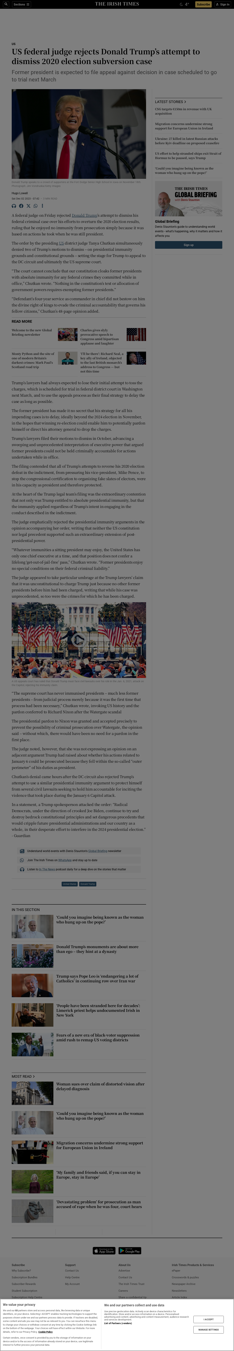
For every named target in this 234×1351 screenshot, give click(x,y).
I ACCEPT (209, 1319)
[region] (117, 1325)
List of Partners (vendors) (118, 1323)
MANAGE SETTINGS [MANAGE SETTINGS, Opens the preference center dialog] (209, 1329)
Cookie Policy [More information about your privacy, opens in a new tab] (45, 1331)
